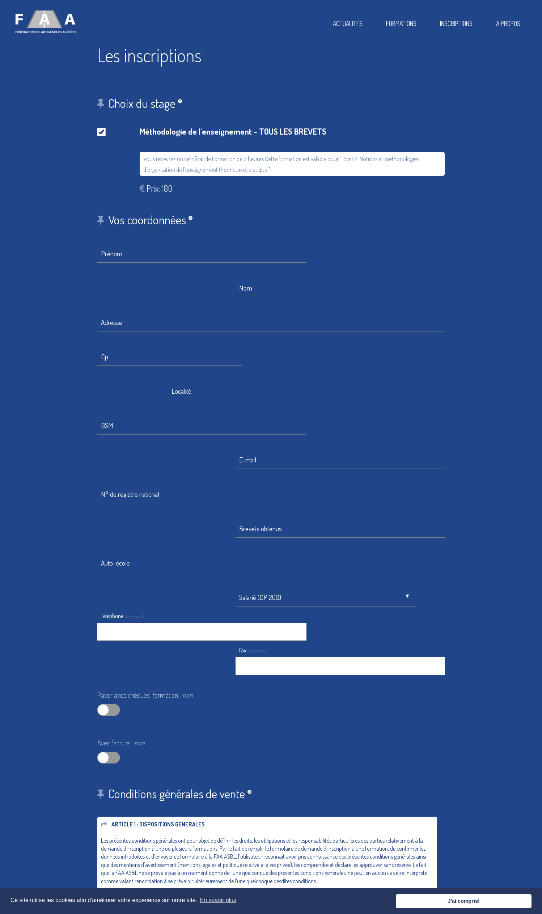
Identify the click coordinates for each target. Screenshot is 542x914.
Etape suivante (124, 739)
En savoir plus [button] (218, 901)
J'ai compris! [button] (506, 901)
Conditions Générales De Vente (319, 863)
